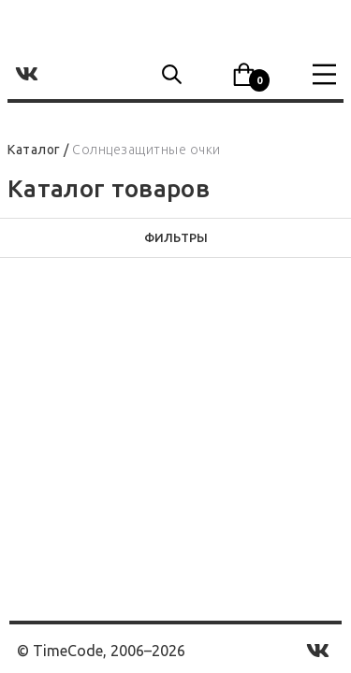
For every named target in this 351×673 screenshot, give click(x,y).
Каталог (34, 149)
